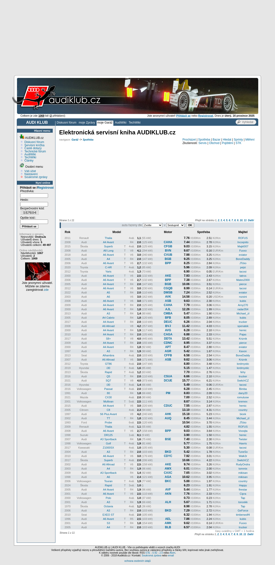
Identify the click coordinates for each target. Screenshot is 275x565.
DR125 (108, 435)
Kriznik (243, 338)
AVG (168, 330)
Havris (243, 443)
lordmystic (243, 363)
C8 (108, 409)
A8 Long (108, 250)
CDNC (168, 343)
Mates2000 (243, 279)
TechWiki (134, 122)
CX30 (108, 397)
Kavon (243, 351)
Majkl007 (243, 246)
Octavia (108, 506)
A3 (108, 313)
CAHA (168, 242)
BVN (168, 250)
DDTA (168, 338)
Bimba (243, 388)
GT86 (108, 363)
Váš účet (30, 171)
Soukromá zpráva (151, 555)
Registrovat (45, 187)
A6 (108, 296)
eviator (243, 254)
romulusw (243, 397)
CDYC (168, 456)
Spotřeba (88, 139)
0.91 (147, 552)
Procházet (189, 139)
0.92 (155, 552)
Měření (250, 139)
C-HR (108, 267)
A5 (108, 292)
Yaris (108, 271)
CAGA (168, 334)
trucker (243, 321)
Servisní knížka (34, 145)
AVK (168, 296)
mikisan (242, 472)
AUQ (168, 418)
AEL (168, 519)
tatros (243, 275)
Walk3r (243, 456)
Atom (172, 552)
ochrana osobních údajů (137, 561)
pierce (243, 284)
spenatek (243, 326)
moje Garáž (105, 122)
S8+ (108, 338)
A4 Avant (108, 242)
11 (245, 220)
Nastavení (31, 174)
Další (251, 220)
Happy (243, 485)
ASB (168, 301)
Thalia (108, 238)
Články (29, 160)
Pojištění (227, 143)
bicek (243, 414)
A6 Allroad (108, 326)
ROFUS (243, 238)
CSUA (168, 376)
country (243, 409)
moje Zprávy (87, 122)
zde (46, 290)
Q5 (108, 376)
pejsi (243, 267)
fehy (242, 372)
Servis (202, 143)
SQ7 (108, 380)
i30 (108, 367)
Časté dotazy (33, 148)
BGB (168, 259)
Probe (108, 422)
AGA (168, 477)
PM (168, 393)
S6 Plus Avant (108, 414)
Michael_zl (243, 313)
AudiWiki (120, 122)
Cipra (243, 493)
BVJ (168, 326)
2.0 (161, 552)
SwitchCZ (243, 380)
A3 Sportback (108, 439)
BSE (168, 439)
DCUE (168, 380)
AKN (168, 493)
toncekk (243, 502)
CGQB (168, 288)
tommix (243, 468)
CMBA (168, 313)
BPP (168, 263)
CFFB (168, 355)
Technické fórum (35, 151)
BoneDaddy (243, 258)
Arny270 (243, 305)
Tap (243, 497)
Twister (243, 439)
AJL (168, 309)
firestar (243, 489)
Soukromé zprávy (35, 177)
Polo (108, 497)
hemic (242, 330)
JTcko (243, 263)
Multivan (108, 401)
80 (108, 393)
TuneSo (243, 451)
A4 (108, 258)
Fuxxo (243, 250)
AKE (168, 275)
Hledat (227, 139)
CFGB (168, 246)
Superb (108, 246)
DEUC (168, 322)
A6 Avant (108, 254)
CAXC (168, 472)
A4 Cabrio (108, 317)
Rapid (108, 372)
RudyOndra (243, 464)
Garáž (74, 139)
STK (238, 143)
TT (108, 418)
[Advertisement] (137, 37)
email (171, 555)
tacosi (243, 271)
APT (168, 347)
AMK (168, 523)
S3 (108, 523)
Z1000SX (108, 447)
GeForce (243, 510)
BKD (168, 452)
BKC (168, 481)
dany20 (243, 393)
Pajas (243, 334)
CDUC (168, 405)
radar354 (243, 309)
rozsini (243, 296)
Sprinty (238, 139)
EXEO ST (108, 514)
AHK (168, 414)
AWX (168, 468)
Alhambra (108, 355)
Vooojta (243, 430)
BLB (168, 527)
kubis (243, 300)
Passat (108, 388)
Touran (108, 481)
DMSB (168, 292)
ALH (168, 502)
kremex (243, 401)
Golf (108, 443)
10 (241, 220)
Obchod (214, 143)
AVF (168, 489)
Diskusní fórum (66, 122)
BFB (168, 317)
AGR (168, 351)
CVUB (168, 254)
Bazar (216, 139)
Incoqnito (243, 242)
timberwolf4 (243, 514)
